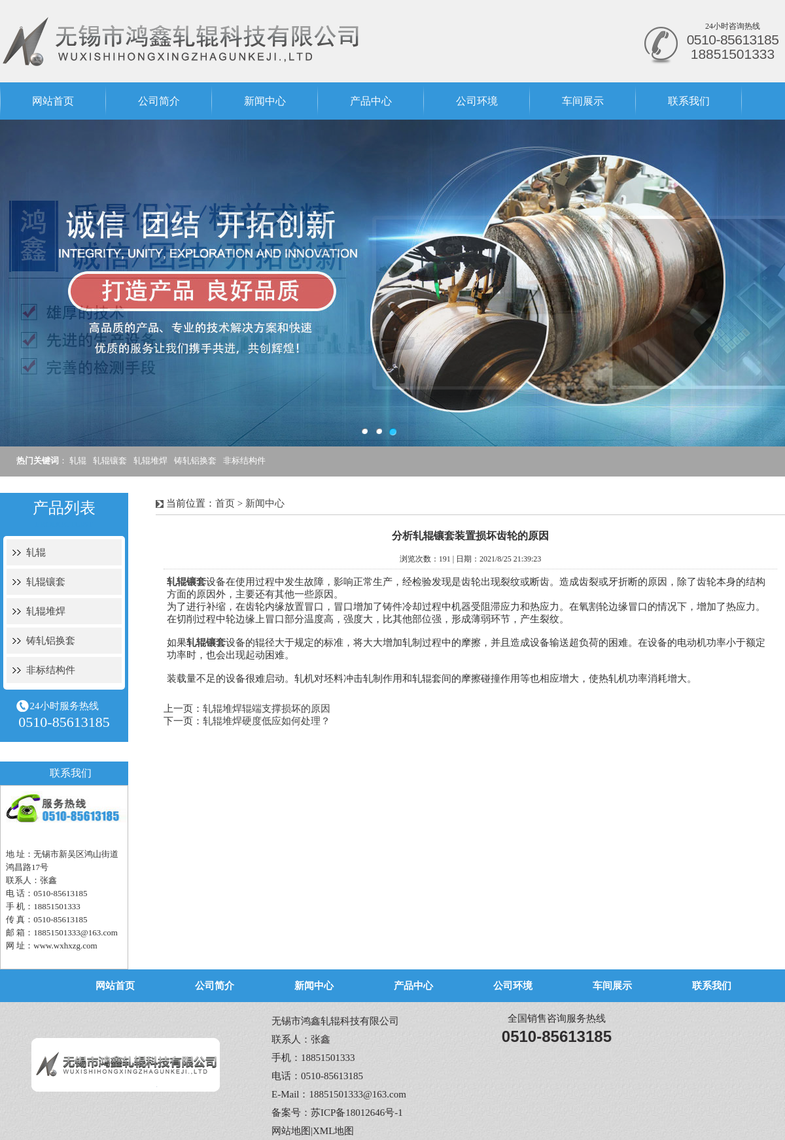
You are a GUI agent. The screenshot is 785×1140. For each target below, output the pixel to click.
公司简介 (159, 101)
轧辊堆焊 (150, 460)
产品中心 (371, 101)
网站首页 (53, 101)
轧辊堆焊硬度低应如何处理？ (266, 721)
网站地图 (291, 1131)
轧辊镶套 (110, 460)
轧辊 (77, 460)
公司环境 (477, 101)
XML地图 (333, 1131)
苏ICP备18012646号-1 (357, 1112)
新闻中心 (265, 101)
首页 (225, 503)
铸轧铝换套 (195, 460)
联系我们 (689, 101)
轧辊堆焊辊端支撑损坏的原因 (266, 708)
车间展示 (583, 101)
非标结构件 (244, 460)
